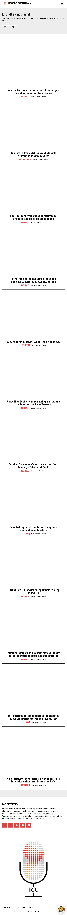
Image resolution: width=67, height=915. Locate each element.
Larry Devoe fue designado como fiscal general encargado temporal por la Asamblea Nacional (33, 280)
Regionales (25, 222)
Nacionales (25, 97)
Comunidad (26, 785)
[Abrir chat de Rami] (61, 909)
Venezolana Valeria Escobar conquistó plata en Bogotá (33, 341)
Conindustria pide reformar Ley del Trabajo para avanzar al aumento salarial (33, 529)
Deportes (25, 345)
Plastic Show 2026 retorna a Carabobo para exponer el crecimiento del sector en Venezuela (33, 403)
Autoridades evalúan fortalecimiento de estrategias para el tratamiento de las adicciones (33, 92)
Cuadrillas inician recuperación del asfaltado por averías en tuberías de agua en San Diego (33, 217)
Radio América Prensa (39, 97)
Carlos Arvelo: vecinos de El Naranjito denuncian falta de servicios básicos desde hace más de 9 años (33, 780)
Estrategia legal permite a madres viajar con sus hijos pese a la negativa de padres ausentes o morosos (33, 654)
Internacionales (25, 159)
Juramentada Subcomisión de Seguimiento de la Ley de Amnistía (33, 591)
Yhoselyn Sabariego (39, 785)
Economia (25, 534)
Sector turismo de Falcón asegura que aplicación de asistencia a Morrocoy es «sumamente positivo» (33, 717)
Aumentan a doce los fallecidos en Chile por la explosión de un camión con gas (33, 155)
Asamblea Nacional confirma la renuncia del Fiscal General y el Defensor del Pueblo (33, 466)
